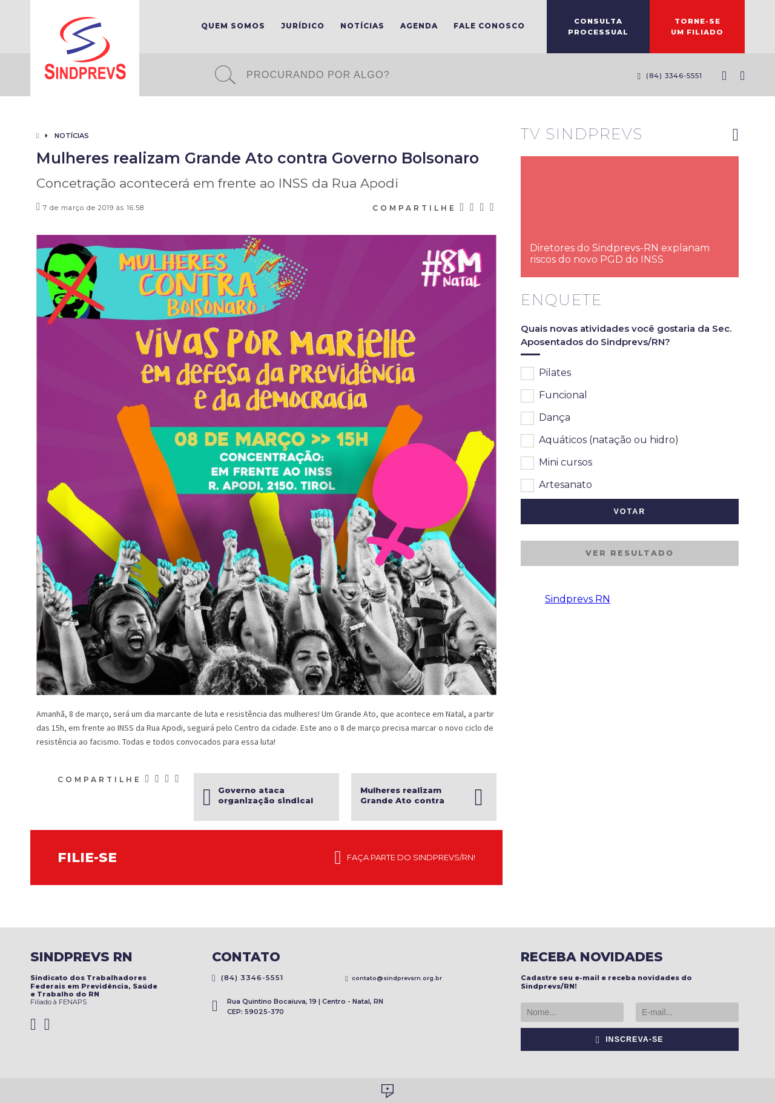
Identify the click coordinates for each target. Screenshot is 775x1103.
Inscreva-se (630, 1039)
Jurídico (303, 25)
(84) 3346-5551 (669, 75)
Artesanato (556, 485)
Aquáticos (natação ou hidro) (600, 440)
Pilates (546, 373)
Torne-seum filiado (697, 26)
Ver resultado (629, 553)
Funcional (554, 396)
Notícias (362, 25)
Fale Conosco (489, 25)
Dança (545, 418)
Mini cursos (556, 463)
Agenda (419, 25)
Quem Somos (233, 25)
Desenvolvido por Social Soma (387, 1091)
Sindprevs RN (577, 599)
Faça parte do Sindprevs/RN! (405, 858)
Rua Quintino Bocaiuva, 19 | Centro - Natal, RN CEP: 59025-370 (297, 1006)
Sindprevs (84, 48)
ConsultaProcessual (598, 26)
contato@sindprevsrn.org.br (393, 978)
